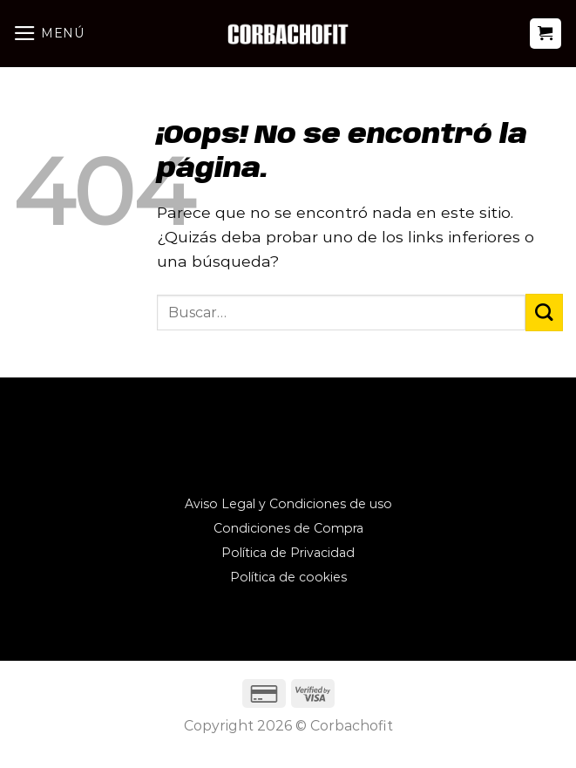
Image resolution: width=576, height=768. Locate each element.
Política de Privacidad (288, 553)
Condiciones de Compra (288, 528)
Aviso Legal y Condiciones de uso (288, 504)
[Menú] (49, 33)
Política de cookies (288, 577)
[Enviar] (544, 312)
